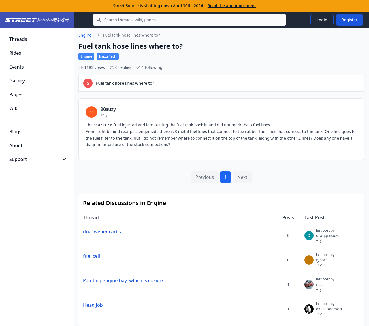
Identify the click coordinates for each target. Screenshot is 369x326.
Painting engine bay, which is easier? (123, 280)
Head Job (93, 305)
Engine (84, 35)
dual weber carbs (102, 231)
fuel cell (91, 256)
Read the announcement (232, 5)
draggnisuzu (328, 238)
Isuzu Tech (107, 56)
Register (349, 19)
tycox (325, 262)
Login (322, 19)
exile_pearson (329, 311)
